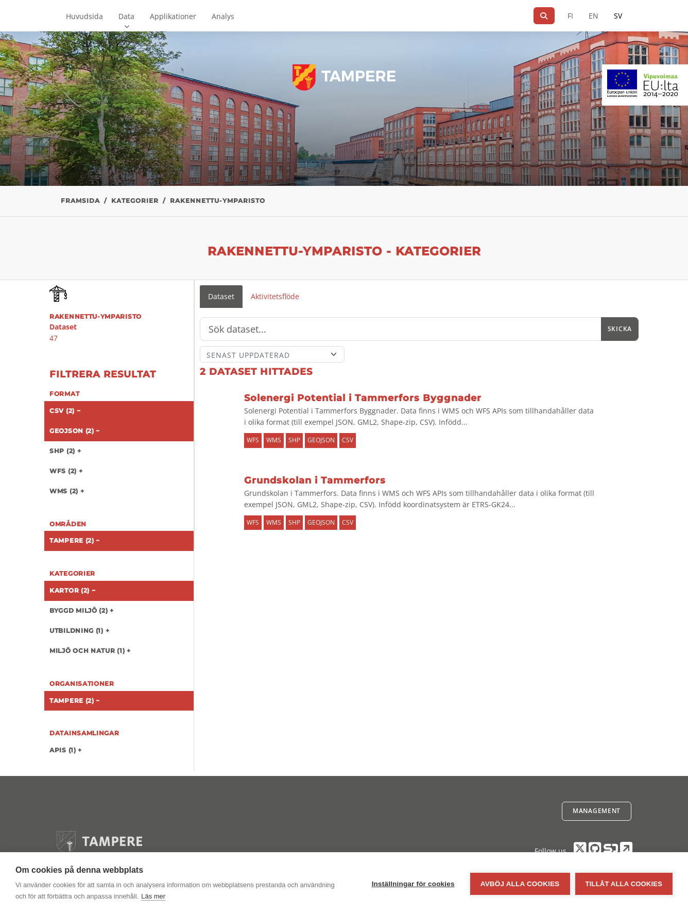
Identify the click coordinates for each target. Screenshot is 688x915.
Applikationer (173, 16)
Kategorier (135, 200)
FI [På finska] (570, 16)
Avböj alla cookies (520, 884)
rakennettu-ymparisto (217, 200)
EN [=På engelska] (593, 16)
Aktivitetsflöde (275, 296)
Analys (223, 16)
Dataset (221, 296)
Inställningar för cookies (413, 884)
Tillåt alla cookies (624, 884)
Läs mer (153, 896)
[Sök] (544, 15)
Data (126, 16)
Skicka (620, 328)
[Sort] (272, 354)
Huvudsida (84, 16)
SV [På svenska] (618, 16)
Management (597, 810)
